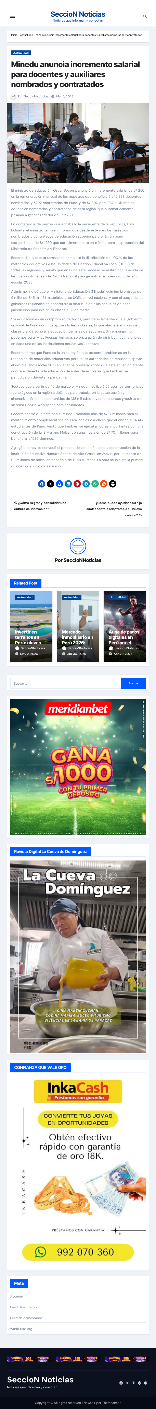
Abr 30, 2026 (76, 654)
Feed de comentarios (26, 1318)
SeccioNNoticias (36, 96)
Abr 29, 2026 (123, 654)
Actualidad (26, 35)
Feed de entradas (23, 1307)
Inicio (14, 35)
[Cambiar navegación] (12, 16)
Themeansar (111, 1403)
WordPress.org (21, 1329)
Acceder (16, 1296)
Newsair (89, 1403)
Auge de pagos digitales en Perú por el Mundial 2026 (124, 640)
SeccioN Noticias (78, 14)
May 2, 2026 (29, 654)
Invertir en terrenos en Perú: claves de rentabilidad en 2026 (31, 642)
